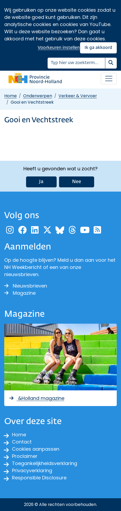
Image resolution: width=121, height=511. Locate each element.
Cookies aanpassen (35, 449)
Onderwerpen (37, 96)
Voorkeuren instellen (59, 48)
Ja (41, 181)
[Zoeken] (76, 63)
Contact (22, 441)
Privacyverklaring (32, 470)
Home (10, 96)
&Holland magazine (36, 398)
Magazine (20, 293)
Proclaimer (24, 456)
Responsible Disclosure (39, 477)
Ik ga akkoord (98, 48)
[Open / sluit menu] (109, 79)
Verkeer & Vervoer (78, 96)
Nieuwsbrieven (25, 285)
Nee (76, 181)
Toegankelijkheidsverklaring (44, 463)
